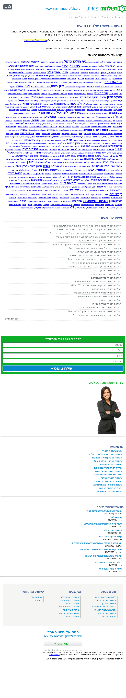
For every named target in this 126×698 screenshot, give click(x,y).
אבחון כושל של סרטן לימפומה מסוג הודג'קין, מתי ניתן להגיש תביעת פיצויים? (85, 233)
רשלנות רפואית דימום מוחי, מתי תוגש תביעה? (99, 307)
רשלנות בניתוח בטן (70, 616)
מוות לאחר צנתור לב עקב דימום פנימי (104, 511)
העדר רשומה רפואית (69, 613)
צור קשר (38, 600)
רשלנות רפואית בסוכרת (110, 300)
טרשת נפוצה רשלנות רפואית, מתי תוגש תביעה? (98, 296)
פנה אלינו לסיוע (106, 382)
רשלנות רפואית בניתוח (111, 478)
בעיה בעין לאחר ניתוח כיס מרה (107, 562)
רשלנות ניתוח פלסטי (69, 597)
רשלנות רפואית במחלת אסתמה (106, 274)
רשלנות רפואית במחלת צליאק (106, 304)
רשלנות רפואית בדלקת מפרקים (106, 278)
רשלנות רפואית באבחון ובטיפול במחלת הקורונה (98, 240)
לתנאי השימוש (54, 655)
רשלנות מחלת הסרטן (69, 600)
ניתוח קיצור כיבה (71, 610)
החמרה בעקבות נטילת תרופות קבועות (103, 556)
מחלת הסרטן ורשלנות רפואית (108, 468)
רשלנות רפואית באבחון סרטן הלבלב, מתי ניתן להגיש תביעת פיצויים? (88, 229)
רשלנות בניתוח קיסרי (106, 600)
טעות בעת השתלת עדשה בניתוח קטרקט (103, 524)
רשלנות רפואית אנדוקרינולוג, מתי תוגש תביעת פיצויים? (95, 255)
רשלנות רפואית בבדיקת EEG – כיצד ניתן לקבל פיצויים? (95, 266)
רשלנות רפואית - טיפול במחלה (106, 289)
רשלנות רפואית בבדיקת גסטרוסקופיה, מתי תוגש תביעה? (94, 259)
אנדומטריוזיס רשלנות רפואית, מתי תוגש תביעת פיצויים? (95, 248)
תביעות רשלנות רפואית (111, 464)
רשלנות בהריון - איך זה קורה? (108, 461)
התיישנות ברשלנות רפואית (109, 491)
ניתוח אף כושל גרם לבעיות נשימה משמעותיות (100, 549)
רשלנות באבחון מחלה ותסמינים (107, 457)
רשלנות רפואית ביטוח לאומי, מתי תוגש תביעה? (99, 252)
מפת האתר (36, 597)
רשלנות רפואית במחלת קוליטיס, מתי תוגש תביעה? (97, 292)
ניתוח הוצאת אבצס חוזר (110, 568)
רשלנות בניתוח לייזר (106, 613)
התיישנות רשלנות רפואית (104, 606)
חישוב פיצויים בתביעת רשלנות (108, 474)
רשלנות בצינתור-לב (113, 530)
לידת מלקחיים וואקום (105, 597)
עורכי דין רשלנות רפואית (110, 488)
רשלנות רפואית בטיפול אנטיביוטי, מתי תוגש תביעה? (97, 315)
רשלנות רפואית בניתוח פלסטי (108, 471)
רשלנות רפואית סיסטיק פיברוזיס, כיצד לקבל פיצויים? (96, 263)
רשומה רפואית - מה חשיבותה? (107, 484)
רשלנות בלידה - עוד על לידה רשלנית (105, 454)
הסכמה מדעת (109, 616)
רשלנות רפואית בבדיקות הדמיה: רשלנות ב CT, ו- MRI (96, 285)
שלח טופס (63, 368)
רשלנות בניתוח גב (70, 603)
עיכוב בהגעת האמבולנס (110, 536)
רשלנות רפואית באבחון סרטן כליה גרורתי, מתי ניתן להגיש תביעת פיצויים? (86, 225)
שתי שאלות (116, 517)
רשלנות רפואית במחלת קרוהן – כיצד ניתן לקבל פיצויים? (94, 311)
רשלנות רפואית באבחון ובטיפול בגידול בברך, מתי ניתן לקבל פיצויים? (88, 237)
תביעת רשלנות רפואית (105, 610)
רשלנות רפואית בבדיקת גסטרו (107, 270)
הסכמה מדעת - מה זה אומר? (108, 481)
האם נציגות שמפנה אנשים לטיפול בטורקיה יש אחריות (97, 543)
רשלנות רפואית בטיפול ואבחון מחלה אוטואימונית (97, 281)
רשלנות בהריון (109, 603)
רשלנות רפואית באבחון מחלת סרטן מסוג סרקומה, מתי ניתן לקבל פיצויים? (86, 244)
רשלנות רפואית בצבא (68, 606)
